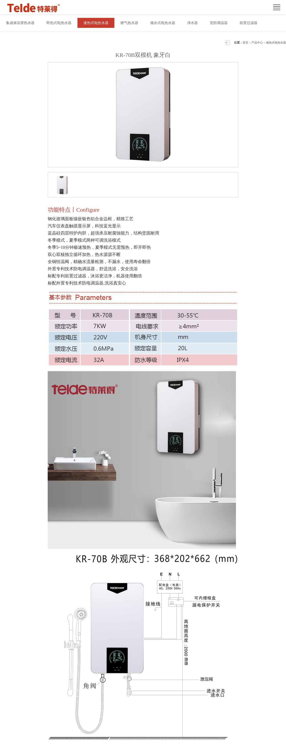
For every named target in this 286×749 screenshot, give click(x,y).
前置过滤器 (248, 23)
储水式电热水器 (162, 23)
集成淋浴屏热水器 (20, 23)
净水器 (192, 23)
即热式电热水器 (59, 23)
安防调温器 (219, 23)
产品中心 (257, 42)
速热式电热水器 (95, 23)
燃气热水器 (129, 23)
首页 (245, 42)
